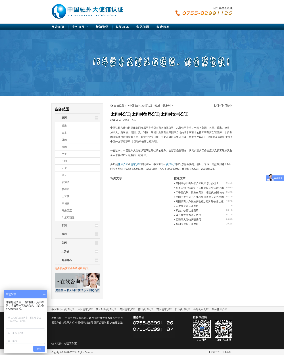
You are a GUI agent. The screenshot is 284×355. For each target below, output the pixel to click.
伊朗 (64, 161)
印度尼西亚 (68, 217)
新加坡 (65, 182)
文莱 (64, 153)
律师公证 (123, 164)
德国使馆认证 (145, 309)
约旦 (64, 175)
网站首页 (57, 26)
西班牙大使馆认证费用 (188, 219)
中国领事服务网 (84, 322)
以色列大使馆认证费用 (188, 215)
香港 (64, 125)
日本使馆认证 (182, 309)
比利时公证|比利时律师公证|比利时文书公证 (149, 114)
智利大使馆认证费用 (187, 224)
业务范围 (80, 27)
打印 (229, 105)
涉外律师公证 (219, 309)
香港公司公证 (201, 309)
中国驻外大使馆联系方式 (106, 318)
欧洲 (157, 105)
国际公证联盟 (101, 322)
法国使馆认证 (85, 309)
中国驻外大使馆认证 (87, 9)
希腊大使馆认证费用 (187, 210)
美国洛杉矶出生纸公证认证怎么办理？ (197, 183)
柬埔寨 (65, 203)
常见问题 (142, 26)
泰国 (64, 146)
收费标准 (163, 26)
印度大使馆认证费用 (187, 206)
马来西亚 (67, 210)
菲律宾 (65, 189)
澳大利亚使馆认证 (106, 309)
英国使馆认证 (164, 309)
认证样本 (122, 26)
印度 (64, 168)
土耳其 (65, 196)
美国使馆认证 (127, 309)
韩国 (64, 139)
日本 (64, 132)
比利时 (167, 105)
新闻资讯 (102, 26)
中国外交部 (71, 318)
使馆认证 (136, 164)
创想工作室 (70, 343)
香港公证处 (85, 318)
